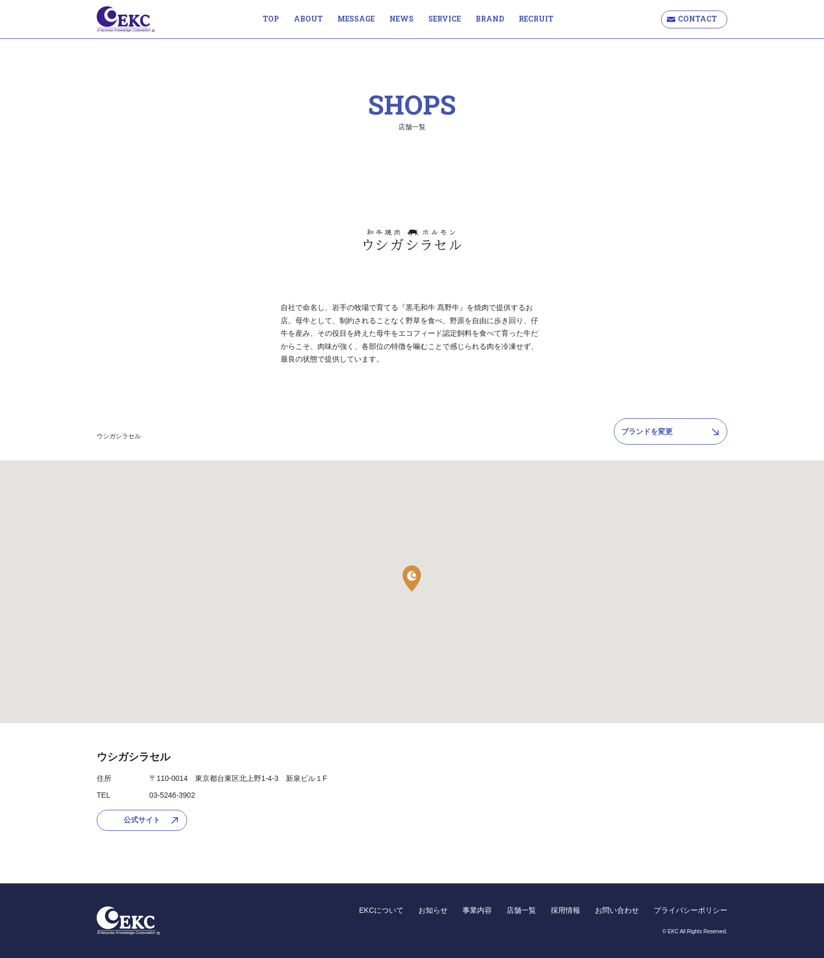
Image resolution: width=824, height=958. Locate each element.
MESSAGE (356, 19)
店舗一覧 (521, 910)
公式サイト (141, 820)
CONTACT (697, 19)
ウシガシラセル (119, 436)
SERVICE (444, 19)
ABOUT (308, 19)
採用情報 (565, 910)
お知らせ (433, 910)
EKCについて (381, 910)
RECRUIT (536, 19)
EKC (125, 19)
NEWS (401, 19)
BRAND (490, 19)
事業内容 (477, 910)
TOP (271, 19)
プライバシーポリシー (690, 910)
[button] (412, 578)
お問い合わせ (617, 910)
